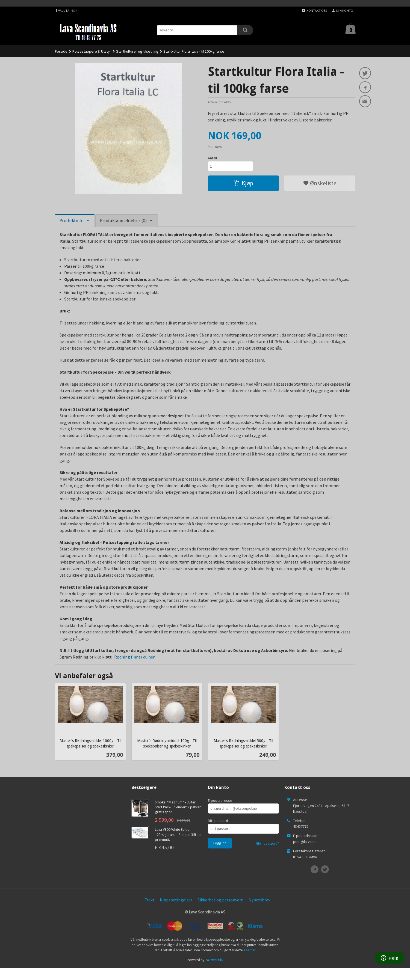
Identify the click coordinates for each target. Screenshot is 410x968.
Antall (212, 158)
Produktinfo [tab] (72, 220)
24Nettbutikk (214, 960)
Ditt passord (218, 820)
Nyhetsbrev (259, 900)
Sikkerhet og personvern (220, 900)
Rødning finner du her (134, 657)
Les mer (249, 950)
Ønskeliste (320, 183)
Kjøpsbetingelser (176, 900)
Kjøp (243, 183)
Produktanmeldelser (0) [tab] (123, 220)
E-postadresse (220, 800)
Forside (61, 51)
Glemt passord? (267, 843)
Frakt (149, 900)
